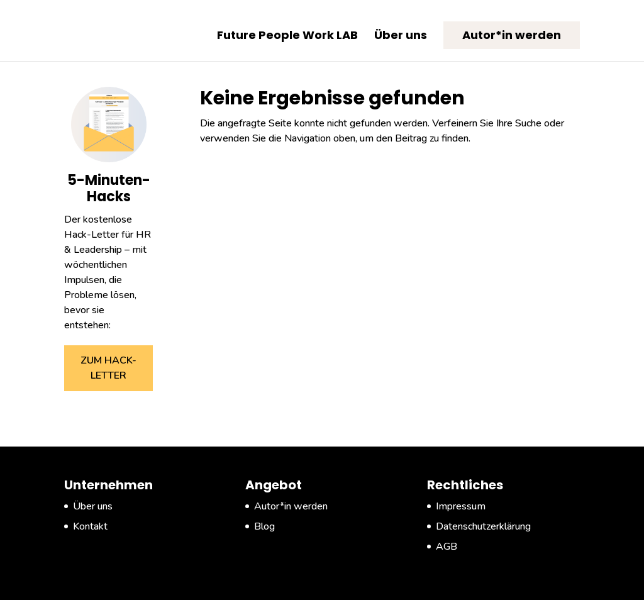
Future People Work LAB (287, 37)
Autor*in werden (511, 35)
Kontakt (90, 526)
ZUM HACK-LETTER (108, 367)
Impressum (461, 506)
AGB (446, 546)
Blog (264, 526)
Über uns (400, 37)
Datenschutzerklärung (483, 526)
